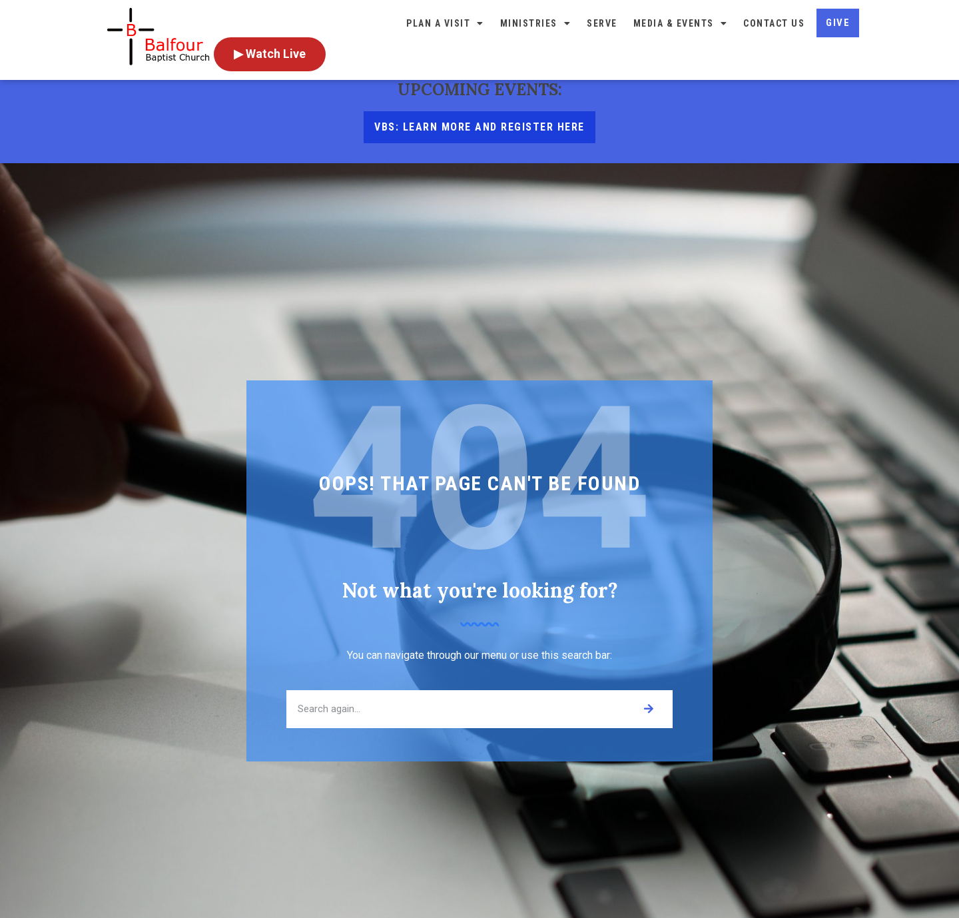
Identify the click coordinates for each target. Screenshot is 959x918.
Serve (602, 23)
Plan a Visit (445, 23)
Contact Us (773, 23)
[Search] (648, 726)
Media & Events (680, 23)
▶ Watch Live (270, 54)
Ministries (535, 23)
